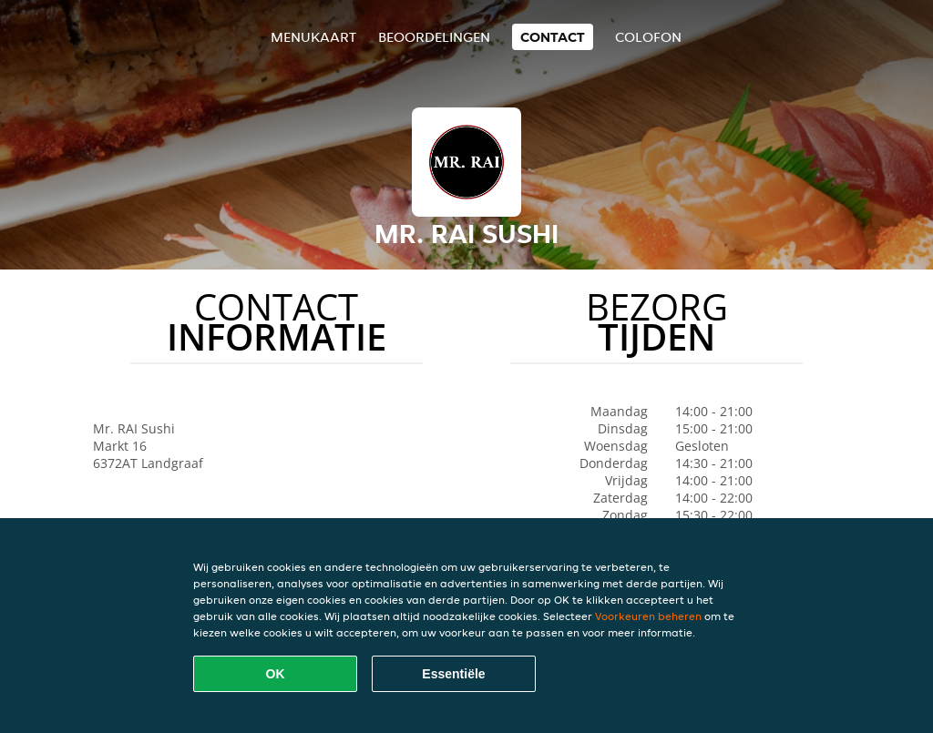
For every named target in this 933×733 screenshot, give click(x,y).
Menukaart (313, 36)
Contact (552, 36)
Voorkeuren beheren (648, 616)
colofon (648, 36)
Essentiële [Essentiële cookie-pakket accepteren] (453, 674)
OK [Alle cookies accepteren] (275, 674)
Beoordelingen (434, 36)
